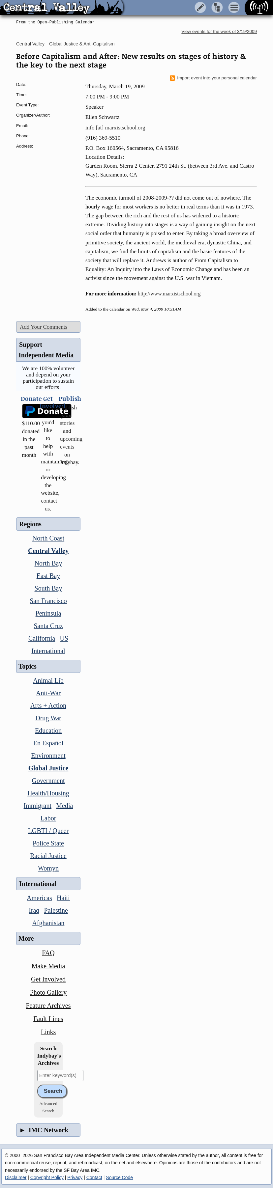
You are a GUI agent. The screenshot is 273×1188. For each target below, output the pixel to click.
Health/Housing (48, 793)
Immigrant (37, 805)
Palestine (56, 910)
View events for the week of (219, 31)
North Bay (48, 563)
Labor (48, 818)
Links (48, 1032)
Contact (94, 1177)
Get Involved (48, 979)
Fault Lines (48, 1018)
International (48, 650)
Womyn (48, 868)
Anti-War (48, 693)
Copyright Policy (47, 1177)
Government (48, 780)
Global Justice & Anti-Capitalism (81, 43)
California (41, 638)
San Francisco (48, 600)
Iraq (34, 910)
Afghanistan (48, 922)
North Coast (48, 538)
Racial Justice (48, 855)
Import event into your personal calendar (213, 78)
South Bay (48, 588)
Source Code (119, 1177)
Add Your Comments (43, 327)
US (64, 638)
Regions (30, 524)
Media (64, 805)
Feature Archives (48, 1005)
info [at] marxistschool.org (115, 127)
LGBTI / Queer (48, 830)
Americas (39, 897)
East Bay (48, 575)
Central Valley (30, 43)
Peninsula (48, 613)
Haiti (63, 897)
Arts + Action (48, 705)
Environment (48, 755)
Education (48, 730)
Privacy (74, 1177)
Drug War (48, 718)
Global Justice (48, 768)
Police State (48, 843)
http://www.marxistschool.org (169, 293)
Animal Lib (48, 680)
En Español (48, 743)
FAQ (48, 952)
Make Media (48, 966)
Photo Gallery (48, 992)
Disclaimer (15, 1177)
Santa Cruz (48, 625)
